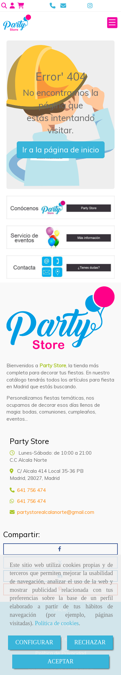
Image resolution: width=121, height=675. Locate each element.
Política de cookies (57, 623)
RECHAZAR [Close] (90, 642)
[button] (12, 5)
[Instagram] (90, 5)
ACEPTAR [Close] (60, 661)
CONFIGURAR (34, 642)
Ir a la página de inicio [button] (60, 149)
